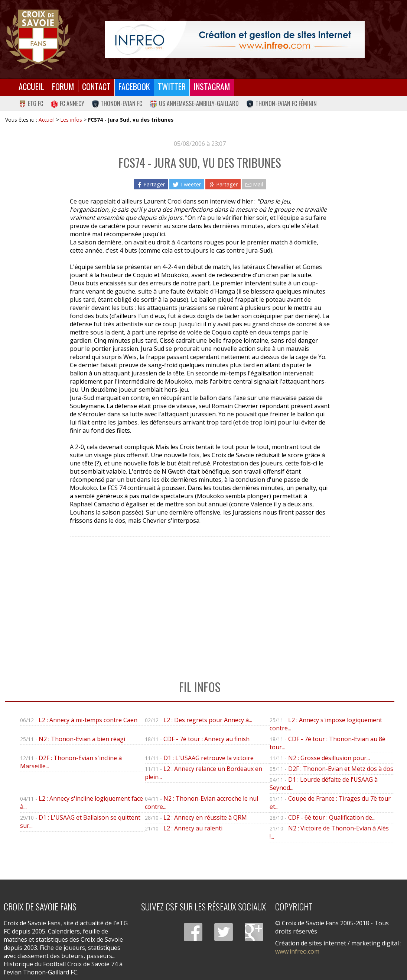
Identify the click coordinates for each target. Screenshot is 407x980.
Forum (63, 86)
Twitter (172, 86)
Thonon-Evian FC (117, 103)
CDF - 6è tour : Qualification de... (331, 817)
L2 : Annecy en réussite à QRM (205, 817)
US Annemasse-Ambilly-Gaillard (194, 103)
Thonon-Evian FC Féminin (281, 103)
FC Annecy (67, 103)
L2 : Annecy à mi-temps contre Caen (88, 720)
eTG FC (31, 103)
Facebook (134, 86)
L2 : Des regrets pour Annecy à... (207, 720)
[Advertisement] (199, 600)
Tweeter (186, 184)
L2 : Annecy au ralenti (192, 828)
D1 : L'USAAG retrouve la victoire (208, 758)
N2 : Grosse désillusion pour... (329, 758)
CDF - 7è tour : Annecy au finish (206, 739)
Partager (151, 184)
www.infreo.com (297, 951)
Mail (254, 184)
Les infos (71, 119)
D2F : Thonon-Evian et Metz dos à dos (340, 769)
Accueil (31, 86)
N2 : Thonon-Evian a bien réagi (82, 739)
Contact (96, 86)
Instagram (211, 86)
